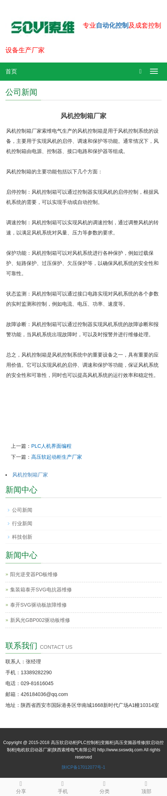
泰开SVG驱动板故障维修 (38, 605)
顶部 (146, 786)
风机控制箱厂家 (30, 475)
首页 (11, 71)
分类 (104, 786)
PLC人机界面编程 (51, 446)
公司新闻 (22, 510)
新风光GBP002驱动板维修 (40, 620)
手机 (63, 786)
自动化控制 (112, 25)
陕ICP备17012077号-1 (83, 767)
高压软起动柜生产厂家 (56, 457)
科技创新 (22, 537)
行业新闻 (22, 523)
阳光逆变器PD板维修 (34, 574)
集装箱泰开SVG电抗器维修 (41, 589)
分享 (21, 786)
